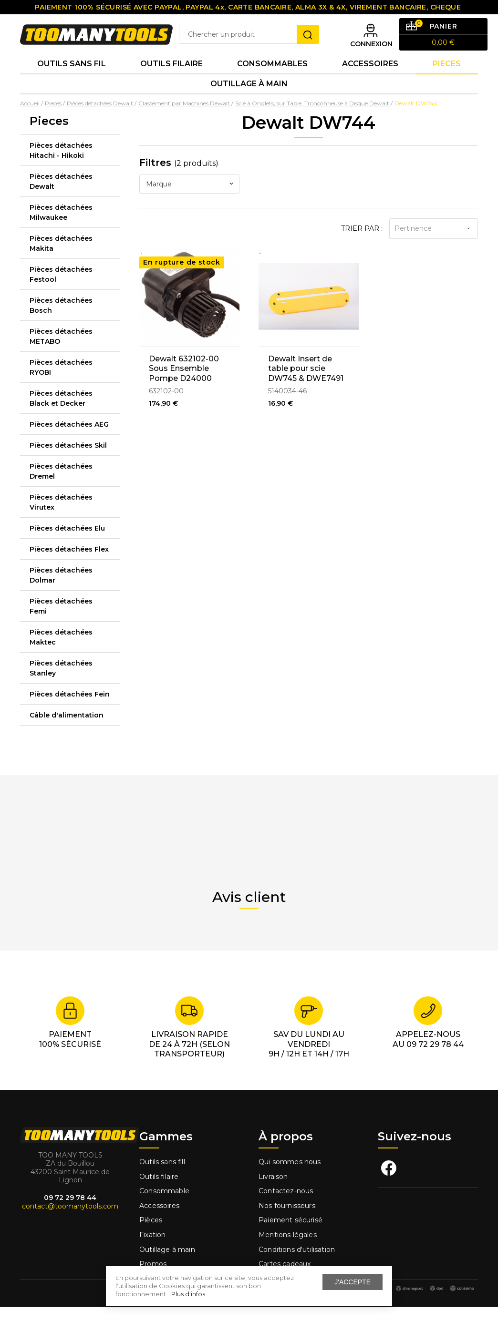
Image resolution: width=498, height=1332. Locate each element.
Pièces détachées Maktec (61, 662)
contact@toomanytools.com (70, 1231)
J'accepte (352, 1282)
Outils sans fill (162, 1187)
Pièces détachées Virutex (61, 527)
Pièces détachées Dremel (61, 496)
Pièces (150, 1245)
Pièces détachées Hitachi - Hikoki (61, 175)
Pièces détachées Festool (61, 299)
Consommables (272, 80)
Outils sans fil (71, 80)
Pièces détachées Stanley (61, 693)
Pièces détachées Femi (61, 631)
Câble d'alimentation (67, 740)
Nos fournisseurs (287, 1231)
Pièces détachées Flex (69, 574)
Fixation (152, 1260)
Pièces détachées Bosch (61, 330)
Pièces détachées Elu (67, 553)
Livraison (273, 1202)
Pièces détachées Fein (70, 719)
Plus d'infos (188, 1294)
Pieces (447, 80)
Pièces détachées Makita (61, 268)
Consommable (164, 1216)
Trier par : (362, 253)
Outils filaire (158, 1202)
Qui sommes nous (290, 1187)
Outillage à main (249, 106)
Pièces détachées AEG (69, 449)
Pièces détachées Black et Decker (61, 423)
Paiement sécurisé (290, 1245)
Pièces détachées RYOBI (61, 392)
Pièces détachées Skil (68, 470)
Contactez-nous (286, 1216)
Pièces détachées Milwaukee (61, 237)
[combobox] (189, 209)
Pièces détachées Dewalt (61, 206)
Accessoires (370, 80)
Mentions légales (289, 1260)
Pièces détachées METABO (61, 361)
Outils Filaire (171, 80)
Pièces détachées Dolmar (61, 600)
